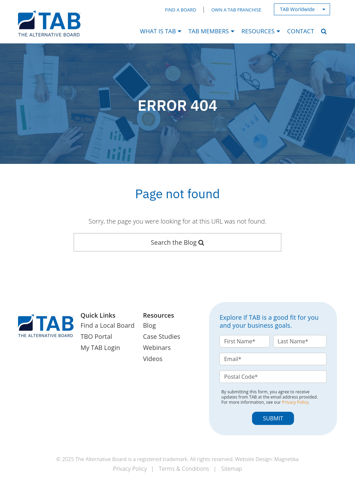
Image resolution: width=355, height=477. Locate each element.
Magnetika (286, 458)
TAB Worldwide (297, 9)
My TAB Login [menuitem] (100, 347)
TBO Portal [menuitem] (96, 336)
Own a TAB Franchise (236, 10)
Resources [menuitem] (258, 31)
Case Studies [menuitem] (161, 336)
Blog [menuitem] (149, 325)
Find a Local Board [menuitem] (107, 325)
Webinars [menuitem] (157, 347)
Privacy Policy (295, 402)
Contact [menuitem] (300, 31)
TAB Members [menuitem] (208, 31)
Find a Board (180, 10)
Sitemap (231, 468)
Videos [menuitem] (152, 358)
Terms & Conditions (184, 468)
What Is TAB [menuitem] (158, 31)
